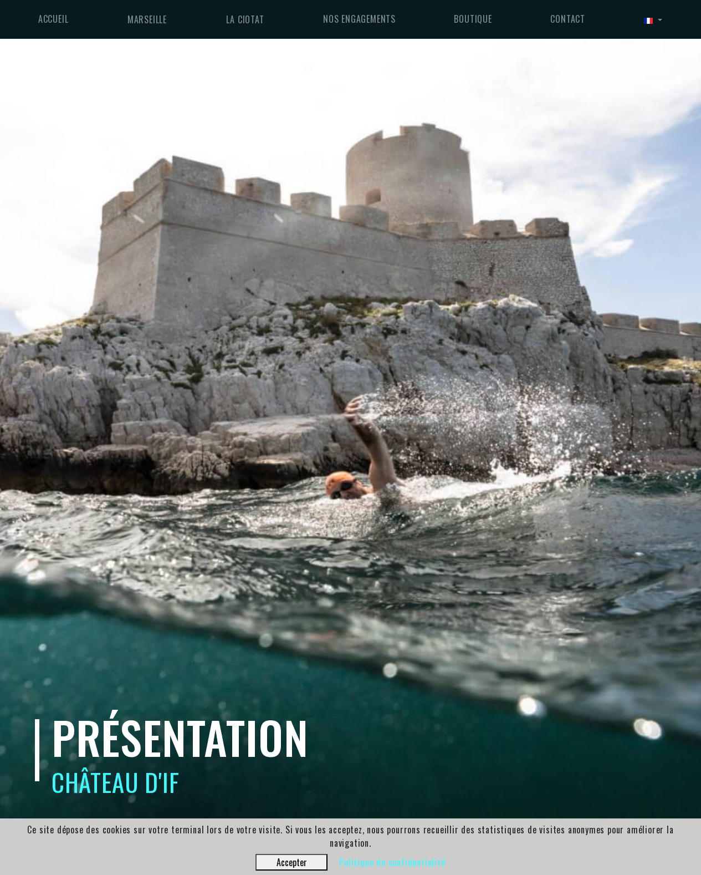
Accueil (53, 19)
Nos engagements (359, 19)
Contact (567, 19)
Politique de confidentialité (392, 862)
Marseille (147, 19)
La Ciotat (245, 19)
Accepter (292, 862)
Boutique (473, 19)
